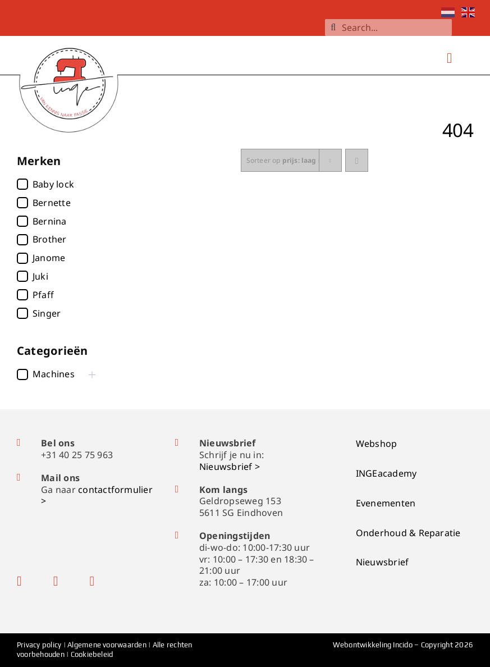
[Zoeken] (333, 27)
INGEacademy (386, 473)
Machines (54, 374)
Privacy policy (40, 645)
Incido (402, 645)
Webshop (376, 443)
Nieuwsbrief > (229, 466)
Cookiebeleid (92, 654)
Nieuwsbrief (382, 562)
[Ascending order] (357, 160)
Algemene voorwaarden (106, 645)
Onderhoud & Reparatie (408, 533)
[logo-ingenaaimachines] (69, 37)
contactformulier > (97, 495)
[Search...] (388, 27)
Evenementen (386, 503)
